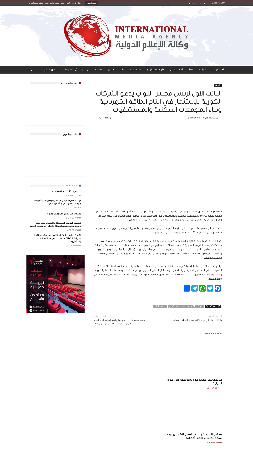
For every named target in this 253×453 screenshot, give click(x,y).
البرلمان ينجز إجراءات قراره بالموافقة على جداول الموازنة (204, 374)
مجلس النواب (160, 306)
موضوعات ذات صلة (213, 332)
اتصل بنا (192, 3)
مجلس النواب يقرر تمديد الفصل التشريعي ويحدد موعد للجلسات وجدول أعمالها (159, 375)
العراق (217, 85)
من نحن (202, 3)
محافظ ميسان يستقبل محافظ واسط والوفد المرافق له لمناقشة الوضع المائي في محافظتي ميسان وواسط (123, 319)
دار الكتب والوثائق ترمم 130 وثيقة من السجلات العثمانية (192, 317)
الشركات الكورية (195, 306)
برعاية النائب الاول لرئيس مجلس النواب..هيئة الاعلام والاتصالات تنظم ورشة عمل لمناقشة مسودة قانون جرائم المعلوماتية (115, 377)
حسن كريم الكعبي (177, 306)
